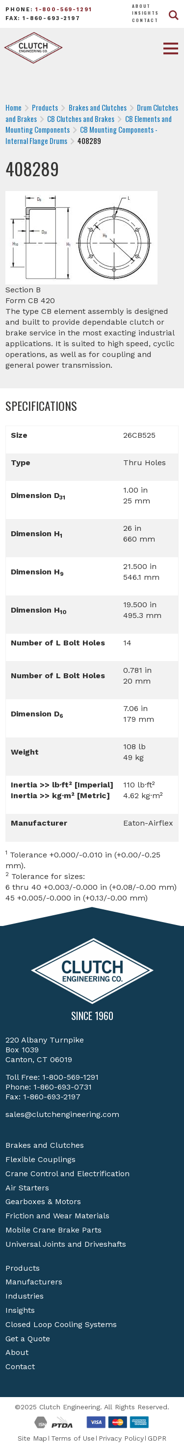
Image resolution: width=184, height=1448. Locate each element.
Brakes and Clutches (44, 1145)
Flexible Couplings (40, 1159)
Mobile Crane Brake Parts (53, 1229)
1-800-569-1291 (63, 9)
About (141, 5)
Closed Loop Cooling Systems (61, 1324)
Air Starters (27, 1187)
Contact (145, 20)
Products (22, 1268)
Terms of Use (73, 1438)
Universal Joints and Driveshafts (65, 1244)
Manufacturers (33, 1281)
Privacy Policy (121, 1438)
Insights (145, 12)
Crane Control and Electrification (67, 1173)
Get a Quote (27, 1338)
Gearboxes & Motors (43, 1201)
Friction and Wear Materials (57, 1215)
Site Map (32, 1438)
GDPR (157, 1438)
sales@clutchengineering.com (62, 1114)
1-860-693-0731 (62, 1087)
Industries (24, 1296)
